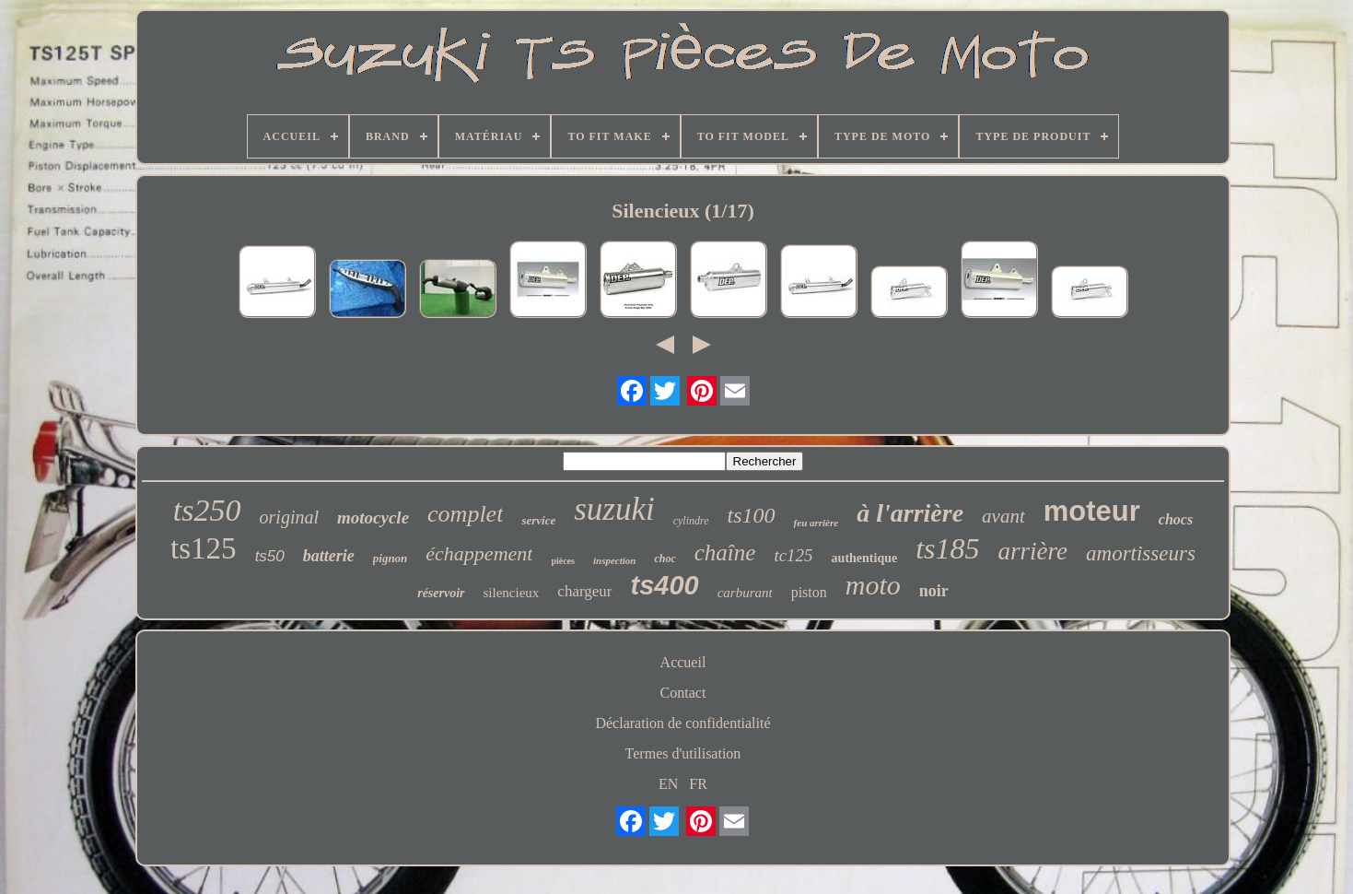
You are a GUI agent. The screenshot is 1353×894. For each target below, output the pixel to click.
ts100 (752, 515)
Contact (683, 692)
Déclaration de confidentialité (682, 723)
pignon (390, 558)
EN (668, 784)
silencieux (512, 592)
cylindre (691, 520)
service (538, 520)
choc (664, 558)
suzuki (614, 509)
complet (465, 513)
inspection (614, 560)
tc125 (793, 555)
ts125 (203, 548)
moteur (1092, 511)
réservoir (440, 593)
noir (934, 591)
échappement (479, 553)
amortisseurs (1141, 553)
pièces (563, 561)
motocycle (373, 517)
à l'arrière (910, 513)
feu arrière (816, 522)
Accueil (683, 662)
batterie (329, 556)
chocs (1176, 519)
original (289, 517)
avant (1003, 516)
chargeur (584, 591)
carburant (745, 592)
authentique (865, 558)
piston (809, 592)
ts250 (207, 510)
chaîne (725, 552)
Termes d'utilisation (683, 753)
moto (873, 585)
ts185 (947, 548)
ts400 (665, 585)
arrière (1033, 551)
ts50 (270, 556)
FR (698, 784)
